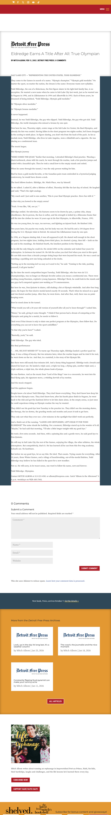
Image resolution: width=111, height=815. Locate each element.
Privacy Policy (41, 809)
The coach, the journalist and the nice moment (79, 627)
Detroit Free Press (46, 42)
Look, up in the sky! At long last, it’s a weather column (31, 627)
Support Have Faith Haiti (25, 770)
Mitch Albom (19, 42)
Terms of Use (54, 809)
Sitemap (76, 809)
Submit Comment (89, 549)
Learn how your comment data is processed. (65, 562)
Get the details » (72, 582)
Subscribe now (20, 761)
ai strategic (92, 809)
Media (69, 809)
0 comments (60, 42)
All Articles (55, 682)
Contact (63, 809)
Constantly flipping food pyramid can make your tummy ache (32, 662)
